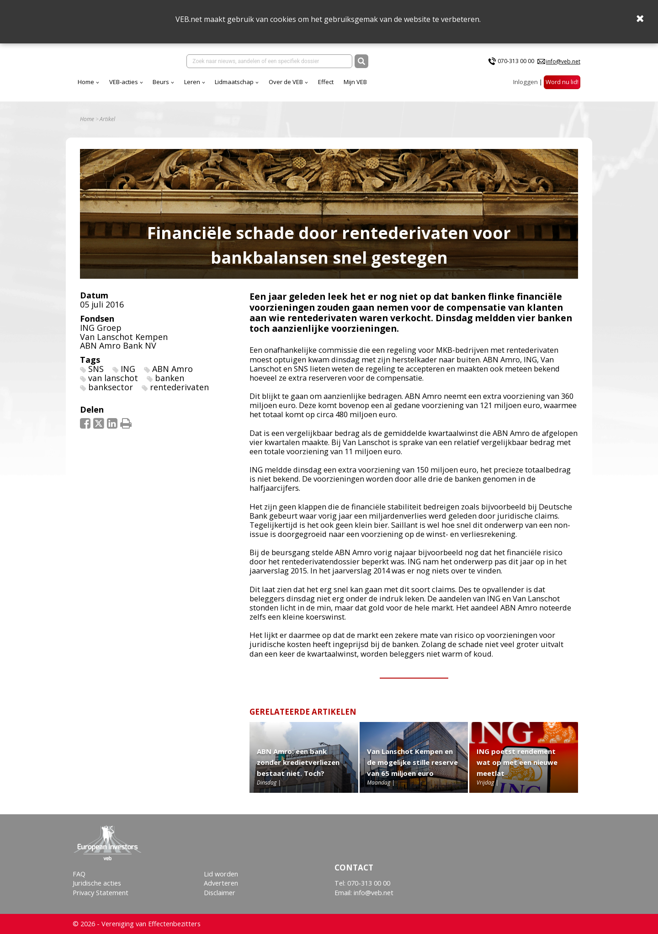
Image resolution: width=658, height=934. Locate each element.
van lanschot (113, 377)
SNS (96, 368)
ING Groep (101, 327)
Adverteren (221, 883)
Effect (326, 82)
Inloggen (525, 82)
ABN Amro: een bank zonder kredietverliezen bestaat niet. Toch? (298, 762)
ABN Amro (172, 368)
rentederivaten (179, 387)
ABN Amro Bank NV (118, 345)
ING (128, 368)
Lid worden (221, 874)
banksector (110, 387)
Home (86, 82)
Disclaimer (219, 892)
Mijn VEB (355, 82)
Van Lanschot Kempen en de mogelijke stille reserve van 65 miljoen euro (412, 762)
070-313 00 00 (516, 61)
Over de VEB (286, 82)
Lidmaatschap (234, 82)
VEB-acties (123, 82)
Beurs (161, 82)
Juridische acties (97, 883)
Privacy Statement (100, 892)
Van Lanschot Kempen (124, 336)
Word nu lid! (562, 82)
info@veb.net (563, 61)
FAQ (79, 874)
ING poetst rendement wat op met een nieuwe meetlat (517, 762)
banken (169, 377)
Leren (192, 82)
